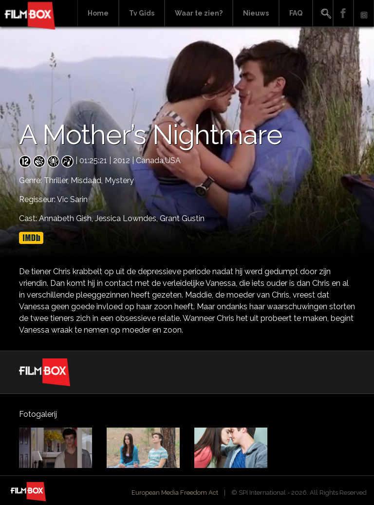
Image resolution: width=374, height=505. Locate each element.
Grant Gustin (182, 218)
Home (98, 13)
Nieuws (256, 13)
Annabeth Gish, (67, 218)
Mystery (119, 180)
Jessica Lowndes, (127, 218)
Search (323, 13)
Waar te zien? (199, 13)
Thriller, (57, 180)
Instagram (364, 13)
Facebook (343, 13)
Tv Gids (141, 13)
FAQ (295, 13)
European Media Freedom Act (174, 492)
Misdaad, (88, 180)
